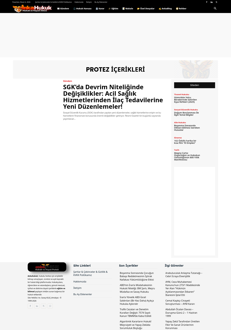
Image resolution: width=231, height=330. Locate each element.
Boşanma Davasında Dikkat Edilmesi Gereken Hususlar (187, 127)
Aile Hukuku (180, 122)
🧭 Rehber (181, 8)
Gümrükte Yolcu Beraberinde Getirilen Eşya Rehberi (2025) (185, 99)
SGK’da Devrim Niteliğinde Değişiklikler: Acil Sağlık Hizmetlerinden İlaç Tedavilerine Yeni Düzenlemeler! (113, 96)
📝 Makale (127, 8)
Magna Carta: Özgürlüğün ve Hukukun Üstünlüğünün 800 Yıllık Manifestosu (187, 156)
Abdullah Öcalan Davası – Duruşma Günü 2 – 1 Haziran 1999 (181, 313)
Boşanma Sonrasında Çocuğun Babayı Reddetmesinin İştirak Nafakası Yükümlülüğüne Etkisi (137, 276)
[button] (215, 9)
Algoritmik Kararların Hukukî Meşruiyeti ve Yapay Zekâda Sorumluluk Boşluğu (135, 325)
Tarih (176, 150)
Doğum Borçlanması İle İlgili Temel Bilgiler (186, 113)
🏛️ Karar (100, 8)
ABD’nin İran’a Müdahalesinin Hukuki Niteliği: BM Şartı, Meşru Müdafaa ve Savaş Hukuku (137, 288)
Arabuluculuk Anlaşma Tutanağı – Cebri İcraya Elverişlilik (183, 274)
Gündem (67, 81)
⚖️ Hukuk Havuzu (82, 8)
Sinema (178, 138)
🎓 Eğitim (113, 8)
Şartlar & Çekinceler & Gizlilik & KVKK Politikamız (53, 2)
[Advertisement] (115, 35)
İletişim (89, 2)
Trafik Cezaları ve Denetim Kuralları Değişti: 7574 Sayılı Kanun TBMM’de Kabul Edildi (135, 313)
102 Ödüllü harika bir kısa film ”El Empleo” (185, 141)
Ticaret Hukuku (181, 94)
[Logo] (33, 8)
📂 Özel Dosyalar (145, 8)
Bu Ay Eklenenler (101, 2)
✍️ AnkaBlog (165, 8)
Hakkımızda (79, 2)
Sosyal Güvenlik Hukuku (186, 110)
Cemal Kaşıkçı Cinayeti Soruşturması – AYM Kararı (180, 302)
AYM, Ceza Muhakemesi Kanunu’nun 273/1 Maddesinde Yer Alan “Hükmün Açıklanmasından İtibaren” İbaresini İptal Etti (182, 288)
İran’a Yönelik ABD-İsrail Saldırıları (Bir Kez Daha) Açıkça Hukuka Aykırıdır (137, 300)
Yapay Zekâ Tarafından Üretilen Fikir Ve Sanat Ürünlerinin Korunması (182, 325)
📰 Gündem (63, 8)
